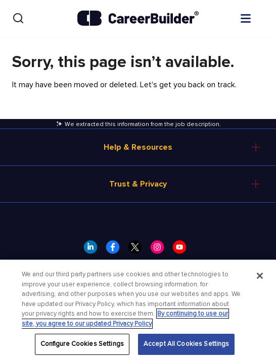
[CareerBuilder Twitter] (138, 250)
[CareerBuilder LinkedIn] (93, 250)
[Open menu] (256, 18)
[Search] (18, 18)
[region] (138, 311)
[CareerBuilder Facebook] (116, 250)
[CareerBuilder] (138, 18)
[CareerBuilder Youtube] (182, 250)
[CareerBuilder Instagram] (160, 250)
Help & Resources (138, 147)
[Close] (260, 276)
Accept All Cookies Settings (186, 344)
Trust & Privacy (138, 184)
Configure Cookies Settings (82, 344)
